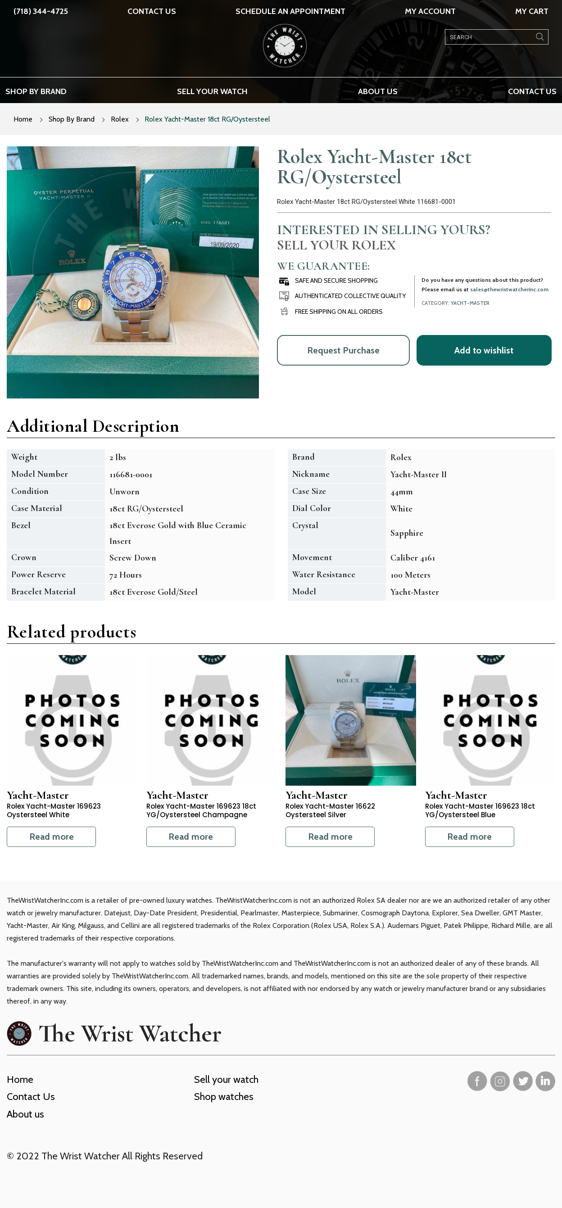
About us (378, 91)
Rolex (120, 119)
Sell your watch (212, 91)
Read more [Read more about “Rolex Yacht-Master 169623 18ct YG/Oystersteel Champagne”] (190, 836)
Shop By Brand (72, 119)
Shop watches (224, 1096)
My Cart (531, 11)
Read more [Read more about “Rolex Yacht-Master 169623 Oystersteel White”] (51, 836)
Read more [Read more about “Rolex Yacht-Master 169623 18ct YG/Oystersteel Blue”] (469, 836)
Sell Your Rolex (336, 245)
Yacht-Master (470, 303)
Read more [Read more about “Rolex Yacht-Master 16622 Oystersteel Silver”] (330, 836)
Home (23, 119)
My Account (430, 11)
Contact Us (151, 11)
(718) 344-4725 (41, 11)
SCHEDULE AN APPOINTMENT (290, 11)
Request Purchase (343, 350)
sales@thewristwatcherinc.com (509, 289)
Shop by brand (36, 91)
